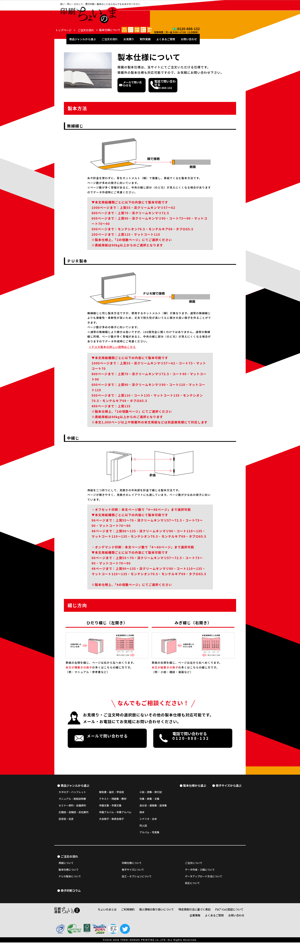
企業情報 (239, 912)
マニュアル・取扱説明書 (72, 799)
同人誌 (143, 826)
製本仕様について (69, 871)
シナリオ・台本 (148, 819)
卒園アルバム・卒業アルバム (115, 812)
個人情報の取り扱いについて (155, 912)
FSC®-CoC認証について (218, 912)
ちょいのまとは (112, 912)
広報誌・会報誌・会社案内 (74, 812)
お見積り (174, 12)
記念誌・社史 (66, 819)
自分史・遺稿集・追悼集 (153, 806)
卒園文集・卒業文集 (110, 806)
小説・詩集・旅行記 (150, 792)
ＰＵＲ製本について (70, 878)
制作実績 (191, 12)
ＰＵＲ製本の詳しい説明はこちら (112, 347)
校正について (192, 885)
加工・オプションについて (137, 878)
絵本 (141, 812)
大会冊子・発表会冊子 (111, 819)
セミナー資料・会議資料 (72, 806)
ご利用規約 (130, 912)
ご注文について (193, 864)
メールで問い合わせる (150, 85)
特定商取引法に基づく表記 (188, 912)
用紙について (66, 864)
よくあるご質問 (211, 12)
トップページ (63, 30)
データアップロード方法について (203, 878)
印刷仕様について (132, 864)
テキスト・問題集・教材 (112, 799)
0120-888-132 (234, 3)
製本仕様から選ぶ (194, 785)
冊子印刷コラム (71, 893)
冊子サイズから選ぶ (228, 785)
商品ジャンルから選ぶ (128, 12)
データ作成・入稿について (200, 871)
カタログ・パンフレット (72, 792)
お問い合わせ (235, 12)
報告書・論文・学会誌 (111, 792)
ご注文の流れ (156, 12)
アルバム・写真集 (149, 833)
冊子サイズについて (133, 871)
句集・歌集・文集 (149, 799)
